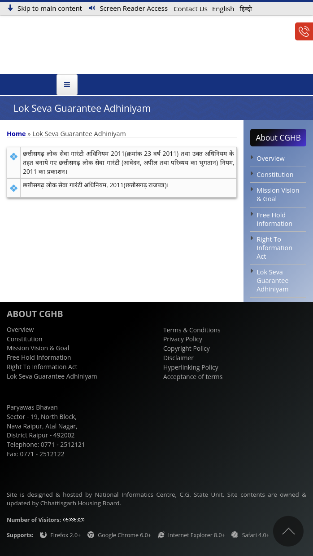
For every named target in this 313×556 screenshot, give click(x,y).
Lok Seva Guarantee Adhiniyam (272, 280)
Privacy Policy (182, 339)
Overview (270, 158)
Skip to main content (49, 8)
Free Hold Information (274, 219)
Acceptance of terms (192, 376)
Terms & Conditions (192, 330)
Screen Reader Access (134, 8)
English (223, 8)
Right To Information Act (274, 247)
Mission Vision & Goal (277, 194)
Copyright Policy (186, 348)
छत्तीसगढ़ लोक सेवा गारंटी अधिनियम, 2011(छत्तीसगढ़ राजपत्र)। (96, 185)
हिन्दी (246, 9)
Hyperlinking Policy (190, 367)
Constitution (274, 174)
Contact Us (191, 8)
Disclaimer (178, 357)
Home (16, 133)
